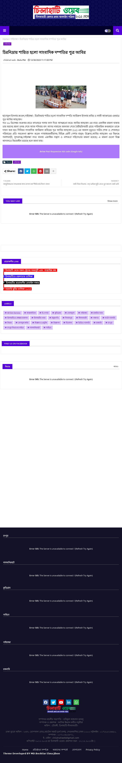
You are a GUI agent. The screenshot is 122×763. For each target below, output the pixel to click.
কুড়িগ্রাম (58, 312)
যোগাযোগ (76, 749)
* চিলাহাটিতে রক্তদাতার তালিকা (18, 276)
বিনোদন (69, 322)
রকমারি (99, 322)
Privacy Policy (93, 749)
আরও (116, 366)
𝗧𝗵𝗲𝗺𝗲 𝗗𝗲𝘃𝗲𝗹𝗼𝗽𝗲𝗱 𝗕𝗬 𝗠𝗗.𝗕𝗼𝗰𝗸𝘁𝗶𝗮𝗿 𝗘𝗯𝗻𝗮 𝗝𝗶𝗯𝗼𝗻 (31, 753)
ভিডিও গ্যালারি (84, 322)
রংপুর (110, 322)
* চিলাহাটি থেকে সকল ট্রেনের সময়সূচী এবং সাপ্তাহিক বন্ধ (30, 270)
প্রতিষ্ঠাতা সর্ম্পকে (40, 749)
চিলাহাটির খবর (39, 317)
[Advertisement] (60, 73)
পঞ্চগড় (96, 317)
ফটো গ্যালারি (110, 317)
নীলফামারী (83, 317)
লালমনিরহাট (35, 327)
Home (6, 39)
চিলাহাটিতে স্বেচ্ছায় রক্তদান (17, 317)
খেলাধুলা (70, 312)
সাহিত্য (48, 327)
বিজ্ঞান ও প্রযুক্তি (41, 322)
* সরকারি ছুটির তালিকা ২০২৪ (17, 288)
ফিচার (9, 322)
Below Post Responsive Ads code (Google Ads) (61, 151)
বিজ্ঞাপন (56, 322)
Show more (113, 201)
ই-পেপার (45, 312)
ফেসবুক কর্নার (23, 322)
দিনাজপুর (68, 317)
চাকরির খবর (98, 312)
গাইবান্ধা (14, 39)
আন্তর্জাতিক (31, 312)
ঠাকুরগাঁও (55, 317)
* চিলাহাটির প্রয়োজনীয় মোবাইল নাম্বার (21, 282)
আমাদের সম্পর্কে (60, 749)
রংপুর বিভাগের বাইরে (15, 327)
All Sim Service (13, 312)
